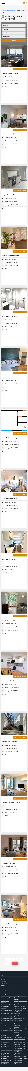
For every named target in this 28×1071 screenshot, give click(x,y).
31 (9, 963)
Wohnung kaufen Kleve (6, 994)
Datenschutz (4, 983)
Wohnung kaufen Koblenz (20, 1003)
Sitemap (3, 985)
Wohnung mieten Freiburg (7, 1030)
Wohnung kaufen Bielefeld (7, 996)
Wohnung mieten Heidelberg (5, 1034)
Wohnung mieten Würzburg (18, 1062)
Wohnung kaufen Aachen (20, 994)
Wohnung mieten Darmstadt (18, 1021)
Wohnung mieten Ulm (19, 1060)
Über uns (3, 979)
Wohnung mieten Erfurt (6, 1029)
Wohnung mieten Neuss (6, 1050)
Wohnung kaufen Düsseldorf (5, 1001)
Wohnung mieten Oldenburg (18, 1054)
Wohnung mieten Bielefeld (20, 1017)
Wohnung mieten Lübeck (20, 1042)
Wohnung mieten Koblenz (7, 1039)
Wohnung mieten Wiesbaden (5, 1062)
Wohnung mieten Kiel (6, 1037)
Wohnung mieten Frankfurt (20, 1029)
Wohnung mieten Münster (20, 1048)
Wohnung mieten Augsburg (18, 1014)
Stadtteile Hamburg (9, 10)
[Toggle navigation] (3, 3)
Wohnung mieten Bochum (7, 1018)
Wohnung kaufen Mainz (19, 1006)
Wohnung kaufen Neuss (6, 1010)
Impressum (3, 981)
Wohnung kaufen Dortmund (18, 998)
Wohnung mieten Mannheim (5, 1047)
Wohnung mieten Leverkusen (5, 1043)
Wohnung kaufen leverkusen (5, 1007)
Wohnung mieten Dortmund (5, 1024)
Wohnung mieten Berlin (6, 1017)
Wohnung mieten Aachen (7, 1013)
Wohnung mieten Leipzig (20, 1041)
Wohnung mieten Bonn (19, 1018)
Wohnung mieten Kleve (19, 1037)
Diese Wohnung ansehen (20, 69)
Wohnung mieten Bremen (7, 1020)
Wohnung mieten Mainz (19, 1044)
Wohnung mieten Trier (6, 1060)
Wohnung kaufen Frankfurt (20, 1001)
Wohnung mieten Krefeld (7, 1041)
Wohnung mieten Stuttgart (20, 1058)
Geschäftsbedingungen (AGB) (8, 987)
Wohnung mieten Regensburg (5, 1057)
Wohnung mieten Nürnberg (18, 1050)
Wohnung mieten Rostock (20, 1056)
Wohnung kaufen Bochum (20, 996)
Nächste (15, 963)
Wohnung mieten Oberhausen (5, 1054)
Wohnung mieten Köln (19, 1039)
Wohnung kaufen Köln (6, 1004)
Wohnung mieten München (20, 1046)
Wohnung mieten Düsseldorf (18, 1026)
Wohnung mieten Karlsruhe (18, 1034)
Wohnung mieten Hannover (18, 1031)
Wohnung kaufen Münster (20, 1008)
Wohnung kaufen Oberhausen (18, 1011)
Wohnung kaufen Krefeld (20, 1004)
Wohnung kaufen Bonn (6, 997)
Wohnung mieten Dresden (20, 1023)
